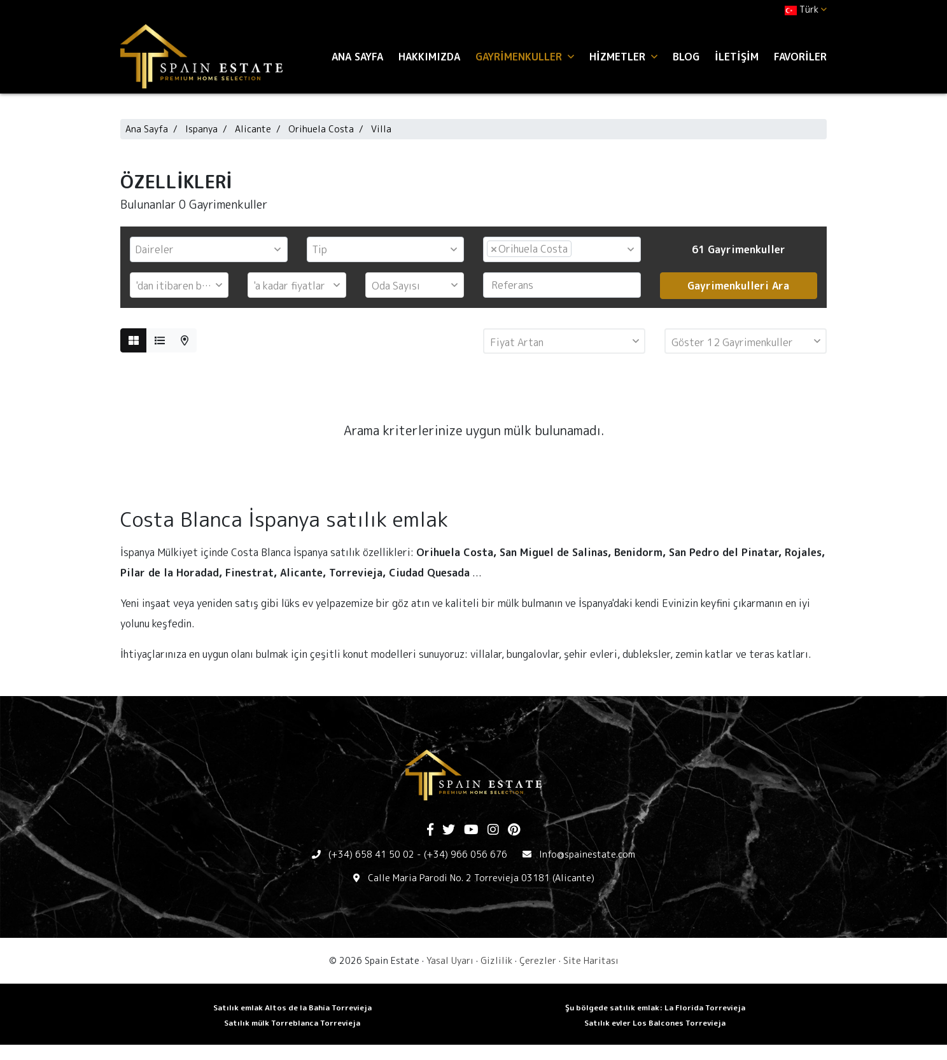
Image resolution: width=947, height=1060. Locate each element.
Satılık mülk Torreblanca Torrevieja (292, 1022)
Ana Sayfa (357, 57)
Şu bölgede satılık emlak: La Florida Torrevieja (655, 1007)
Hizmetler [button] (623, 57)
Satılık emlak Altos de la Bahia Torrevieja (292, 1007)
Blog (686, 57)
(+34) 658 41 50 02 (371, 854)
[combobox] (209, 249)
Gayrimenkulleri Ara (738, 286)
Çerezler (537, 960)
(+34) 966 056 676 (465, 854)
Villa (381, 129)
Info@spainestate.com (587, 854)
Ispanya (201, 129)
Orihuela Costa (321, 129)
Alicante (253, 129)
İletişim (737, 57)
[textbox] (212, 249)
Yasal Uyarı (450, 960)
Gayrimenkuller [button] (524, 57)
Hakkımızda (429, 57)
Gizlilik (496, 960)
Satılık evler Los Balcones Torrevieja (655, 1022)
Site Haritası (591, 960)
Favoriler (800, 57)
